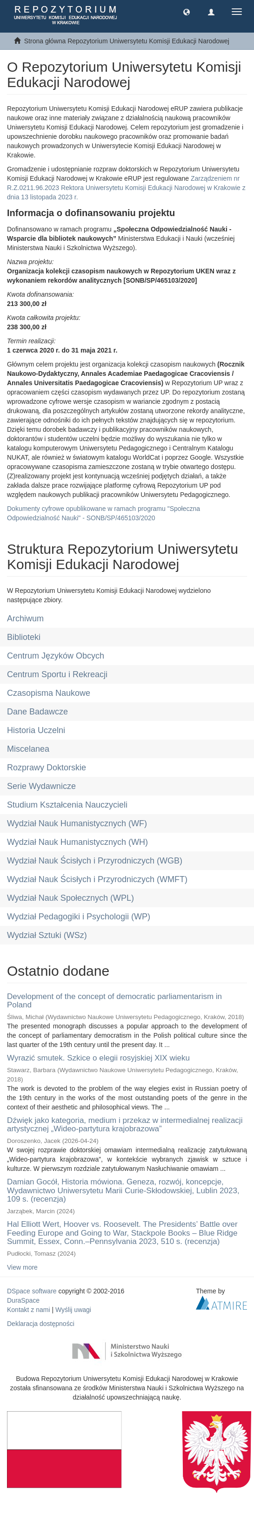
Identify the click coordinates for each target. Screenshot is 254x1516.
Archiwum (25, 618)
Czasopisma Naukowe (48, 693)
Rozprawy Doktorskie (46, 767)
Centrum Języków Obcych (55, 655)
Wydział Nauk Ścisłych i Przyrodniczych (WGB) (94, 860)
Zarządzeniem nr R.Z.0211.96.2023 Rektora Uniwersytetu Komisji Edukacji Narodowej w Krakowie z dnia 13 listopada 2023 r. (126, 188)
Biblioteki (23, 637)
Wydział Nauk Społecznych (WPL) (70, 898)
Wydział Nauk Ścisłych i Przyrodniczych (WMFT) (97, 879)
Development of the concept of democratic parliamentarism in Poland (114, 1001)
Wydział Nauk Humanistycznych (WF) (77, 823)
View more (22, 1267)
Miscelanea (28, 749)
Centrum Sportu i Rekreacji (57, 674)
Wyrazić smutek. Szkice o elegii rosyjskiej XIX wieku (98, 1058)
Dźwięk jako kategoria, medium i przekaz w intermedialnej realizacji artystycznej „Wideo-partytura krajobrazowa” (124, 1125)
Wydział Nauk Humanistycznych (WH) (77, 842)
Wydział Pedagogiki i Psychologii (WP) (78, 916)
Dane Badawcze (37, 711)
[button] (186, 12)
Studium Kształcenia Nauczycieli (67, 804)
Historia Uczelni (36, 730)
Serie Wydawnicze (41, 786)
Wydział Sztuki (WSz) (47, 935)
